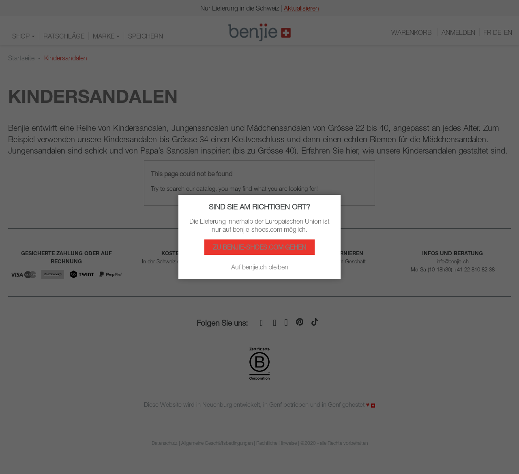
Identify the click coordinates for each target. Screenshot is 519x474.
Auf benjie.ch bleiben (259, 267)
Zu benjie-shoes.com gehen (259, 247)
